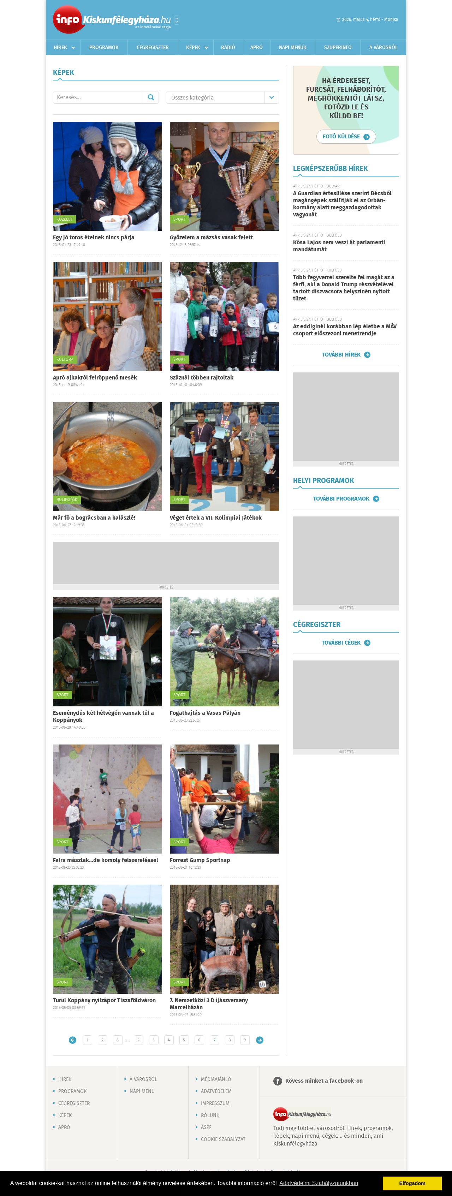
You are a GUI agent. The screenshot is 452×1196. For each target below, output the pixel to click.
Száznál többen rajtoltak (201, 377)
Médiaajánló (216, 1079)
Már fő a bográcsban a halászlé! (94, 518)
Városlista (176, 20)
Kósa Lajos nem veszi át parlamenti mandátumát (339, 246)
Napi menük (293, 48)
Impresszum (215, 1103)
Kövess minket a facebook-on (324, 1081)
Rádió (228, 48)
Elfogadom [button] (412, 1183)
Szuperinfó (338, 48)
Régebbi (259, 1040)
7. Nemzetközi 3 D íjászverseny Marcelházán (209, 1004)
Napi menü (142, 1091)
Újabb (72, 1040)
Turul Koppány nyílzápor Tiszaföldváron (104, 1000)
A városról (383, 48)
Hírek (60, 48)
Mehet (151, 97)
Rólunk (210, 1115)
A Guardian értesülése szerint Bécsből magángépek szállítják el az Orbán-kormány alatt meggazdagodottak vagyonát (342, 204)
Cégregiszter (153, 48)
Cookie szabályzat (223, 1139)
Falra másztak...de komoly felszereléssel (105, 860)
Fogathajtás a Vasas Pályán (205, 713)
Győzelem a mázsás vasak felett (211, 237)
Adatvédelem (216, 1091)
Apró (256, 48)
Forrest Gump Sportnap (200, 860)
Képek (193, 48)
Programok (104, 48)
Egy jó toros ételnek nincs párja (94, 237)
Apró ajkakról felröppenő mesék (95, 377)
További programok (341, 499)
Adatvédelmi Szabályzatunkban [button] (318, 1183)
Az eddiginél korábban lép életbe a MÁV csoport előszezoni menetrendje (345, 330)
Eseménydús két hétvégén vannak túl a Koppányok (103, 717)
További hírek (341, 355)
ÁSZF (206, 1127)
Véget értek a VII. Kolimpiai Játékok (216, 518)
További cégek (341, 643)
